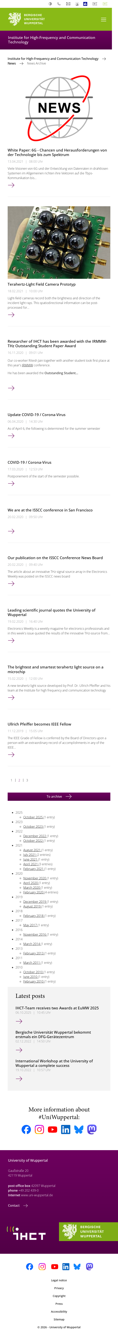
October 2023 (33, 826)
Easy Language (86, 4)
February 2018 (33, 916)
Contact (14, 1205)
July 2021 (30, 855)
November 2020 (35, 878)
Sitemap (59, 1319)
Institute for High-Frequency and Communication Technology (53, 59)
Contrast (51, 4)
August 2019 (32, 906)
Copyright (59, 1296)
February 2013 (33, 953)
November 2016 (35, 934)
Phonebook (59, 4)
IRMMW (27, 365)
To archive (55, 796)
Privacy (59, 1288)
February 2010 (33, 981)
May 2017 (30, 925)
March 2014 (32, 944)
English (106, 4)
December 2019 (35, 902)
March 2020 (32, 887)
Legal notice (59, 1280)
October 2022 (33, 841)
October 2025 (33, 817)
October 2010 (33, 972)
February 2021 (33, 869)
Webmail (68, 4)
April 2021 (31, 864)
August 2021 (32, 850)
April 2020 (31, 883)
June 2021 (30, 859)
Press (59, 1304)
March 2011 (32, 963)
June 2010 (30, 977)
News (12, 63)
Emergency (77, 4)
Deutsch (96, 4)
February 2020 (33, 892)
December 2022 (35, 836)
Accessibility (59, 1311)
